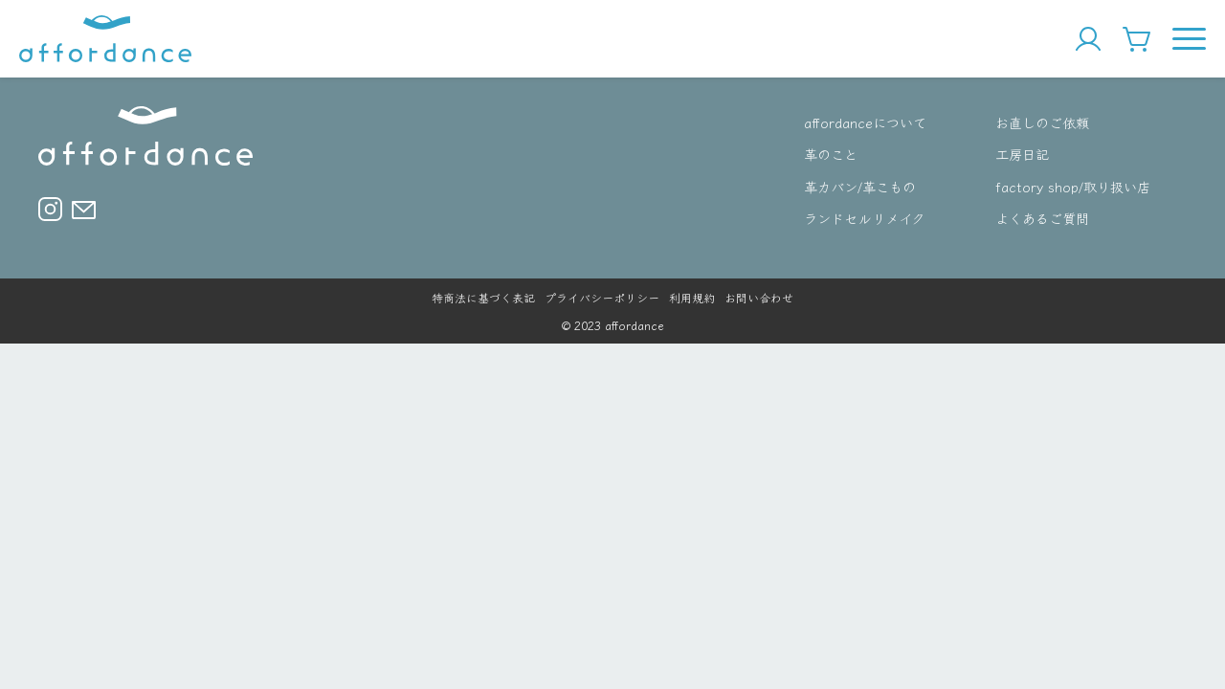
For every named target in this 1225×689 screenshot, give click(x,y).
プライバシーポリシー (602, 297)
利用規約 (692, 297)
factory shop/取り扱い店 (1072, 186)
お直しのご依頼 (1042, 122)
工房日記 (1022, 154)
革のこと (831, 154)
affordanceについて (865, 122)
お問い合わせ (758, 297)
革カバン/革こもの (860, 186)
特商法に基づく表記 (483, 297)
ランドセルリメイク (864, 218)
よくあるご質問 (1042, 218)
